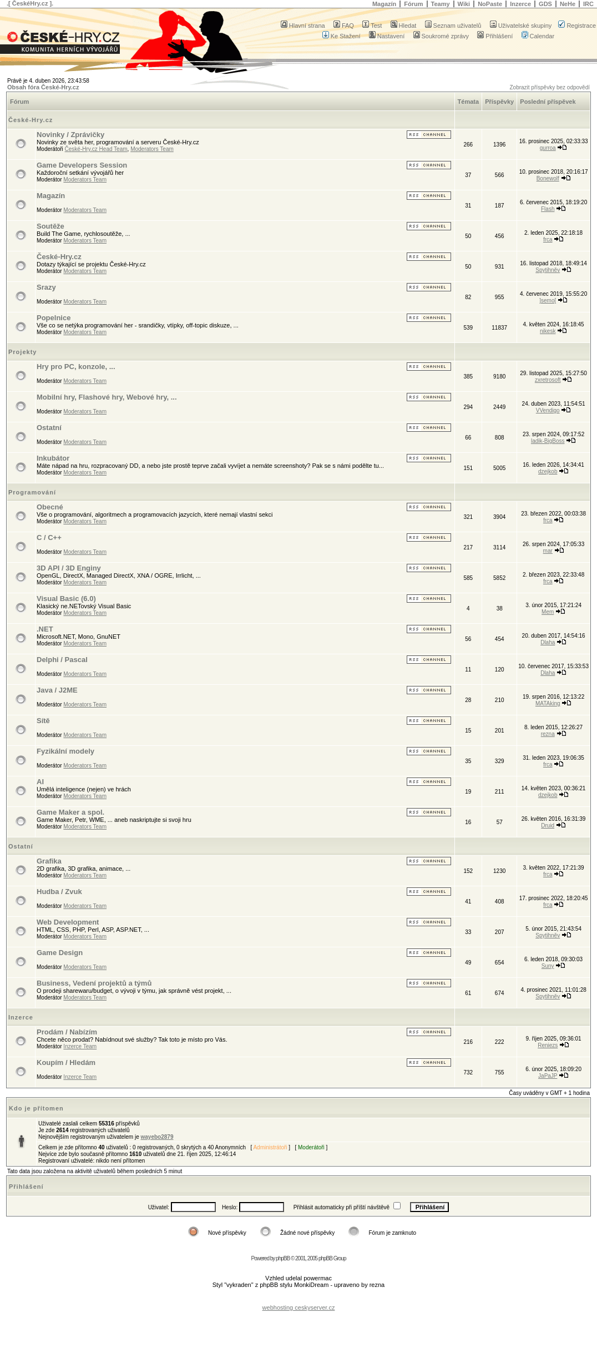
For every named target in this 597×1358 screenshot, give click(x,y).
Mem (548, 612)
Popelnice (53, 318)
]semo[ (547, 300)
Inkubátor (53, 458)
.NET (45, 629)
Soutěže (50, 226)
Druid (547, 825)
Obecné (50, 507)
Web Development (68, 922)
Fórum (413, 4)
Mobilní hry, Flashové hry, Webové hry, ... (107, 397)
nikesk (547, 331)
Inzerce (520, 4)
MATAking (547, 703)
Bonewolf (548, 178)
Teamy (440, 4)
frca (548, 239)
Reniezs (548, 1045)
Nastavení (387, 36)
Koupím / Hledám (66, 1062)
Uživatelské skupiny (521, 25)
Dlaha (547, 642)
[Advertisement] (298, 1299)
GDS (545, 4)
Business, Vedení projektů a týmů (94, 983)
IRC (588, 4)
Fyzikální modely (65, 751)
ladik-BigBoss (548, 441)
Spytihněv (547, 270)
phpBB (283, 1258)
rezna (548, 734)
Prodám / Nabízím (67, 1032)
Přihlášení (495, 36)
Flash (547, 209)
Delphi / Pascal (62, 659)
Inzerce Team (80, 1046)
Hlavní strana (303, 25)
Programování (32, 492)
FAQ (343, 25)
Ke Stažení (341, 36)
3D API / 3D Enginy (69, 568)
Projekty (22, 352)
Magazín (384, 4)
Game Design (60, 952)
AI (40, 782)
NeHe (567, 4)
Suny (548, 966)
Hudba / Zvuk (59, 891)
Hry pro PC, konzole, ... (76, 366)
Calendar (538, 36)
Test (372, 25)
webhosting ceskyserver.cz (298, 1307)
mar (548, 551)
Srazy (46, 287)
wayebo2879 (157, 1137)
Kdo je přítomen (36, 1108)
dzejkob (547, 471)
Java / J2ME (57, 690)
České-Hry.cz (30, 120)
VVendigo (548, 410)
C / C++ (49, 537)
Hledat (404, 25)
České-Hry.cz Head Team (96, 149)
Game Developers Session (82, 165)
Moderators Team (152, 149)
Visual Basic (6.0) (66, 598)
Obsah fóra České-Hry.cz (43, 87)
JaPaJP (547, 1076)
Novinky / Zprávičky (70, 134)
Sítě (43, 720)
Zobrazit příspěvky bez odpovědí (549, 87)
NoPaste (490, 4)
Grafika (49, 861)
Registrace (577, 25)
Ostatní (49, 427)
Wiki (464, 4)
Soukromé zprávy (441, 36)
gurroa (548, 148)
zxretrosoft (548, 380)
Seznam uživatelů (453, 25)
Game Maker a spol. (70, 812)
